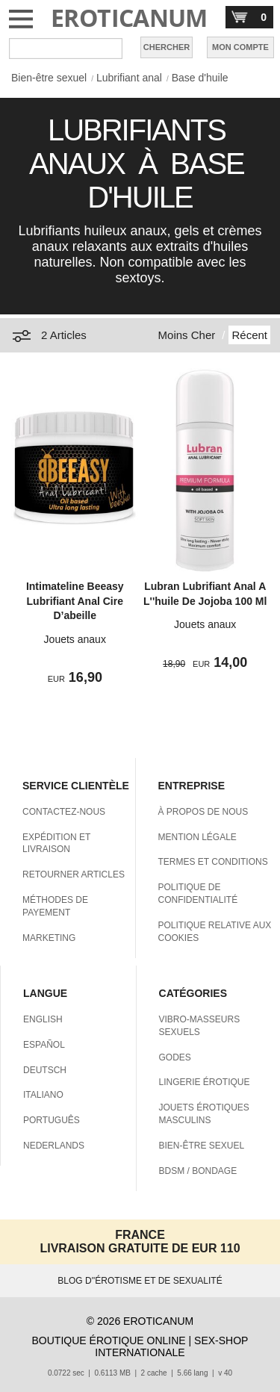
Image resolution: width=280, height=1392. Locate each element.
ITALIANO (43, 1095)
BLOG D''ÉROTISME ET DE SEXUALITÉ (139, 1281)
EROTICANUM (129, 17)
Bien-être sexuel (49, 78)
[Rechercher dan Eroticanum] (65, 48)
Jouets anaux (75, 639)
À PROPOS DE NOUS (203, 812)
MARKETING (48, 938)
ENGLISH (43, 1019)
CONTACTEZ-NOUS (63, 812)
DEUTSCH (44, 1070)
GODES (175, 1057)
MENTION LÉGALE (197, 837)
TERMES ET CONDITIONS (213, 862)
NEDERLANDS (53, 1145)
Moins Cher (187, 335)
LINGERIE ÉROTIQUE (204, 1082)
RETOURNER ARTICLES (73, 874)
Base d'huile (200, 78)
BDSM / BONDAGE (198, 1171)
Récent (249, 335)
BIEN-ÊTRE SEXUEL (202, 1145)
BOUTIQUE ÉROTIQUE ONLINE (109, 1340)
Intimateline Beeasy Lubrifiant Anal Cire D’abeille (75, 600)
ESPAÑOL (44, 1045)
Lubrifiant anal (129, 78)
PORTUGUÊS (51, 1120)
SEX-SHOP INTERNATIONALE (171, 1346)
